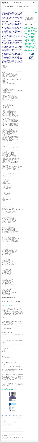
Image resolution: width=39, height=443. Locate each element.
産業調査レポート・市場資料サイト (13, 2)
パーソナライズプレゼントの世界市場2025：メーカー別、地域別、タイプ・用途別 (31, 49)
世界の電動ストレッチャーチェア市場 (7, 427)
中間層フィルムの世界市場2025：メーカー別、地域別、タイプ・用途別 (31, 35)
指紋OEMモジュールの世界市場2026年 (7, 426)
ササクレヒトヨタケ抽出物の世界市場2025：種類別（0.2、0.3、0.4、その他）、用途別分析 (12, 435)
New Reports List (35, 2)
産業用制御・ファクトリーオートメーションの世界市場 (9, 422)
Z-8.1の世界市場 (4, 421)
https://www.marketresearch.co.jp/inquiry (7, 305)
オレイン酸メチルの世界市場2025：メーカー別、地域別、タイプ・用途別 (31, 47)
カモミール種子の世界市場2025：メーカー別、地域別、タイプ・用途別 (31, 38)
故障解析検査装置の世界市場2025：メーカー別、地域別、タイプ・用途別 (31, 50)
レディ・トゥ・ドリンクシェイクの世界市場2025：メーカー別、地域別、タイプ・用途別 (31, 32)
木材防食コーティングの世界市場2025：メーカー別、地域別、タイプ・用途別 (31, 34)
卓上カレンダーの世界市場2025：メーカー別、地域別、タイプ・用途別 (31, 27)
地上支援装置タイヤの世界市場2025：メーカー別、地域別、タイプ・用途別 (31, 40)
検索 (25, 11)
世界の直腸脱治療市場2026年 (6, 425)
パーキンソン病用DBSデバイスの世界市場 (7, 424)
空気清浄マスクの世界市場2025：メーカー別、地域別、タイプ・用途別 (11, 428)
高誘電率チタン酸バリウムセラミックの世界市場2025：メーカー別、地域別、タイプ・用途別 (12, 438)
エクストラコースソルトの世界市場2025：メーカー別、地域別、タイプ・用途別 (31, 28)
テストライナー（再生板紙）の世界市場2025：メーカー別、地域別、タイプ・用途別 (31, 42)
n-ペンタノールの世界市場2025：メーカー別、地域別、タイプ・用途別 (31, 37)
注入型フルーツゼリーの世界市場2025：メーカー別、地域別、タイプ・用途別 (31, 30)
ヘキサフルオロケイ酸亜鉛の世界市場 (7, 423)
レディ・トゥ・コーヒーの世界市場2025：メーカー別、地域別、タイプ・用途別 (31, 45)
